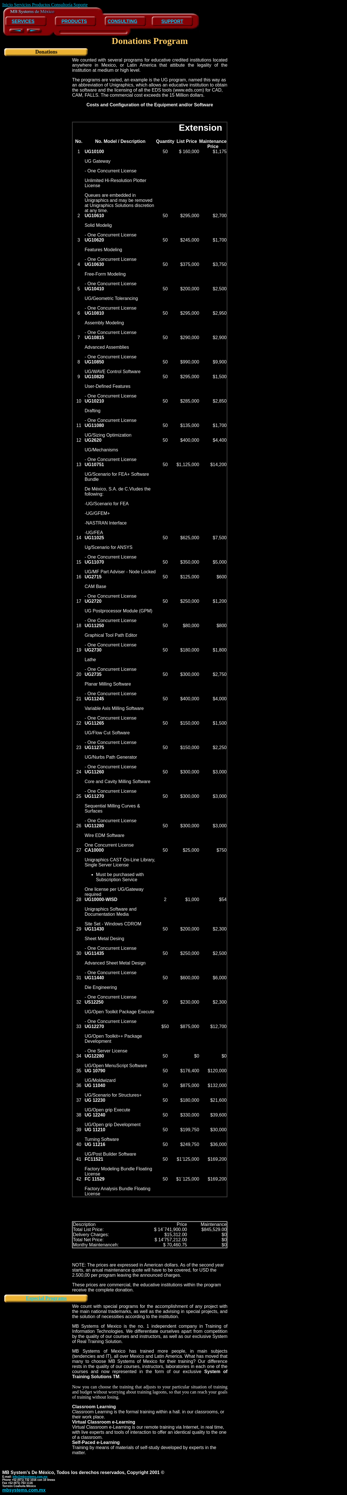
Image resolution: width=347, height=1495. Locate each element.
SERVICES (23, 21)
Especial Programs (46, 1298)
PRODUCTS (74, 21)
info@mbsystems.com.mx (30, 1476)
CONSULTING (122, 21)
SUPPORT (172, 21)
